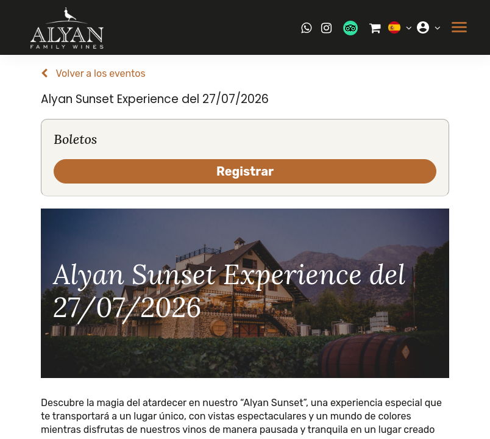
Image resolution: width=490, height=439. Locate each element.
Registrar (245, 171)
